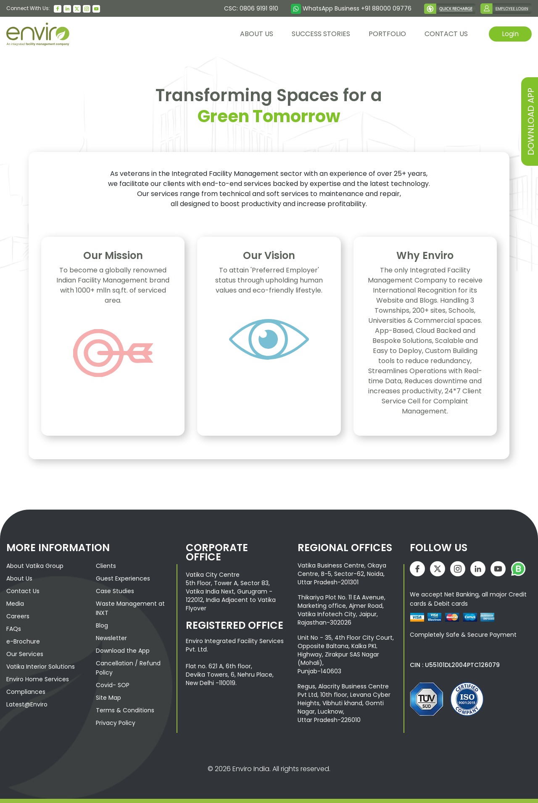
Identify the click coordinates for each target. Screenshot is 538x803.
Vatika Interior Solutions (40, 666)
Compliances (25, 692)
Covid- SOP (112, 685)
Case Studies (115, 591)
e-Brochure (23, 641)
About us (256, 34)
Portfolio (387, 34)
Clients (106, 566)
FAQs (13, 629)
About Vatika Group (34, 566)
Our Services (24, 654)
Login (510, 34)
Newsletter (111, 638)
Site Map (108, 697)
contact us (446, 34)
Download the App (123, 650)
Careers (17, 616)
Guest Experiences (123, 578)
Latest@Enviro (26, 704)
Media (15, 603)
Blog (102, 625)
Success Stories (321, 34)
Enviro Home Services (37, 679)
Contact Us (23, 591)
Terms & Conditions (125, 710)
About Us (19, 578)
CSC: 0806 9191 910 (251, 8)
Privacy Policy (115, 723)
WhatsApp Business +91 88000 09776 (351, 8)
